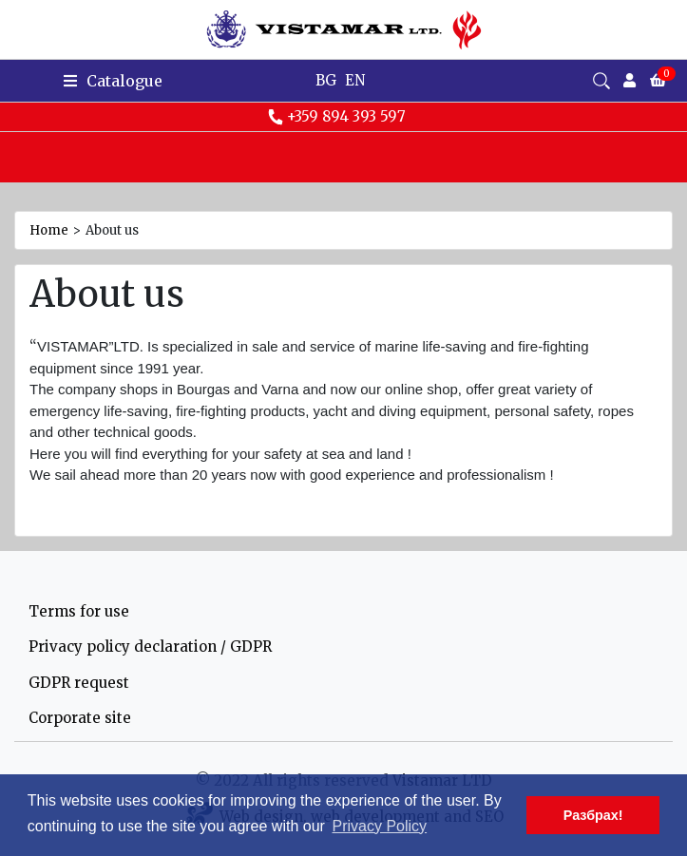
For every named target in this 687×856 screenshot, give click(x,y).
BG (325, 80)
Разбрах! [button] (593, 815)
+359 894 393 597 (336, 116)
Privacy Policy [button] (380, 826)
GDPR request (79, 683)
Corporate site (80, 718)
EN (355, 80)
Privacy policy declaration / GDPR (150, 646)
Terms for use (79, 611)
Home (48, 230)
